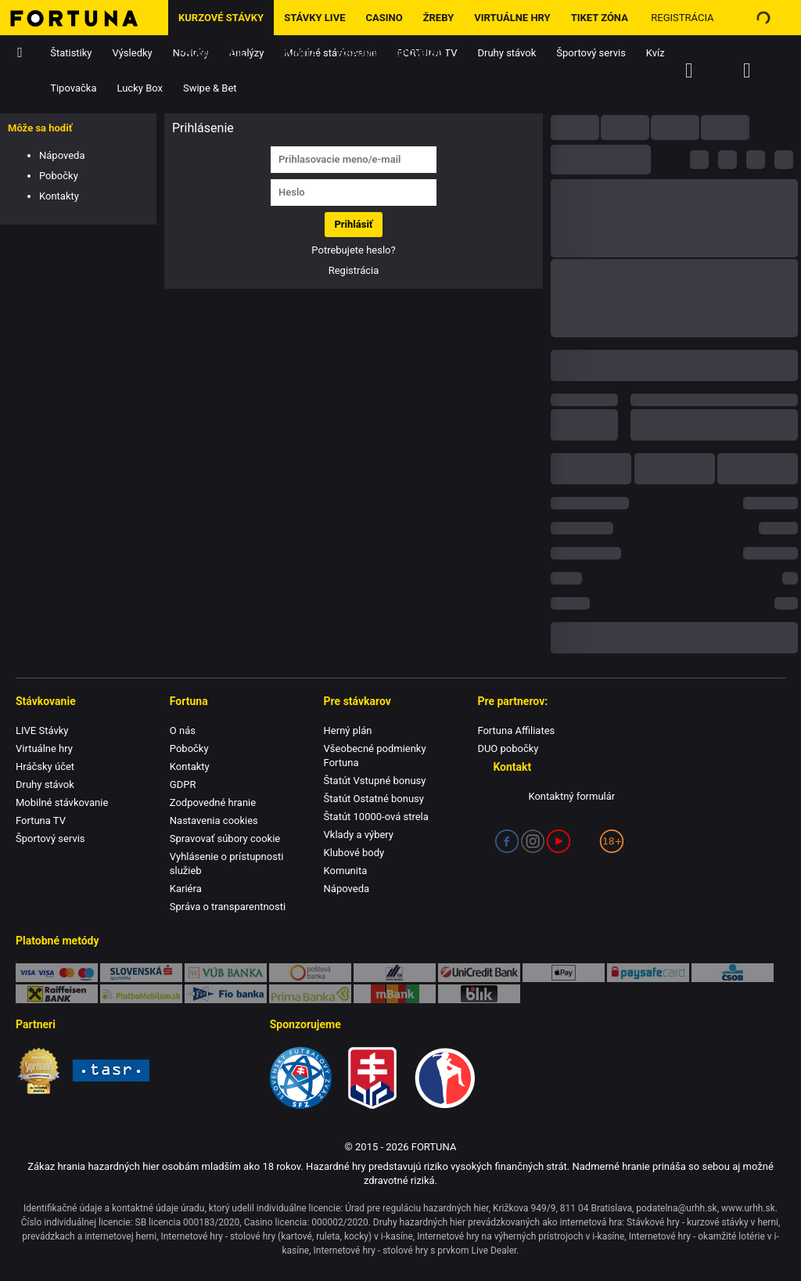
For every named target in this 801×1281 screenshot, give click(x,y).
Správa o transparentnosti (228, 906)
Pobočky (58, 176)
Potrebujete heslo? (353, 250)
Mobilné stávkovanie (62, 802)
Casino (383, 17)
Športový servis (591, 53)
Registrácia (682, 17)
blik (479, 993)
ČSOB (732, 972)
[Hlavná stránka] (84, 17)
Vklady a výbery (358, 834)
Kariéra (186, 888)
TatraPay (395, 972)
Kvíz (655, 53)
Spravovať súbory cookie (225, 838)
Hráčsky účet (45, 766)
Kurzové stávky (221, 17)
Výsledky (133, 53)
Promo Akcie (212, 53)
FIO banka (226, 993)
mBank (395, 993)
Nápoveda (61, 155)
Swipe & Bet (210, 88)
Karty (57, 972)
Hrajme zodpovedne (392, 53)
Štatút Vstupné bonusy (375, 780)
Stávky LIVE (314, 17)
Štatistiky (71, 53)
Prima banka (310, 993)
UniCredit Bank (479, 972)
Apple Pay (564, 972)
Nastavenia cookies (214, 820)
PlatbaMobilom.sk (141, 993)
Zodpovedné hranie (213, 802)
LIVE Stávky (42, 730)
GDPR (183, 784)
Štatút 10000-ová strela (376, 816)
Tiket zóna (599, 17)
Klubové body (354, 852)
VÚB (226, 972)
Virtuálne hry (512, 17)
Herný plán (348, 730)
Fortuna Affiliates (516, 730)
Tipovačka (73, 88)
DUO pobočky (507, 748)
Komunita (292, 53)
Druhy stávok (507, 53)
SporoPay (141, 972)
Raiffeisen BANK (57, 993)
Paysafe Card (648, 972)
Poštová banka (310, 972)
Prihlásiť (353, 224)
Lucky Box (140, 88)
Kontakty (59, 196)
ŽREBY (438, 17)
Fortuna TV (41, 820)
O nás (183, 730)
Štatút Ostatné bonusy (374, 798)
